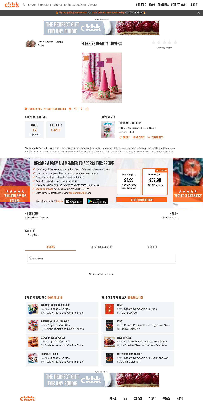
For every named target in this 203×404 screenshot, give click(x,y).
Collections (178, 5)
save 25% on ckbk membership (108, 12)
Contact (138, 398)
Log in (59, 201)
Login (194, 5)
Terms (152, 398)
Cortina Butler (148, 128)
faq (125, 398)
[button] (23, 4)
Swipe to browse (44, 189)
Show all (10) (54, 298)
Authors (141, 5)
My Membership (77, 193)
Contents (155, 137)
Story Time (33, 235)
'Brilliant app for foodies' (15, 196)
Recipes (139, 137)
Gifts (180, 398)
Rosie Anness (45, 42)
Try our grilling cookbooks (73, 12)
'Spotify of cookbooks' (188, 193)
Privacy (166, 398)
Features (163, 5)
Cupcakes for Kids (130, 123)
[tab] (50, 247)
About (124, 137)
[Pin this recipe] (81, 109)
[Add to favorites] (76, 109)
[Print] (70, 109)
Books (152, 5)
